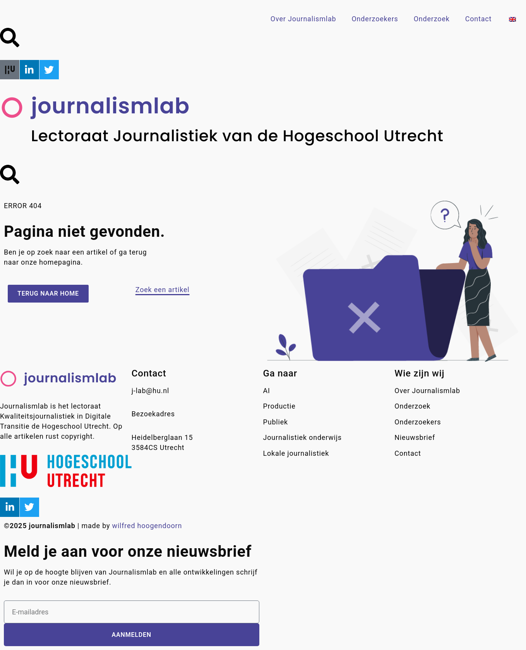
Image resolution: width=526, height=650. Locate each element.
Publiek (275, 422)
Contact (478, 19)
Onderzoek (432, 19)
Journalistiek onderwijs (302, 437)
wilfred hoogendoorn (147, 526)
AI (266, 391)
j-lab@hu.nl (150, 391)
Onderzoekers (374, 19)
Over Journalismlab (303, 19)
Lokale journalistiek (296, 453)
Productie (279, 406)
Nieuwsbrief (414, 437)
